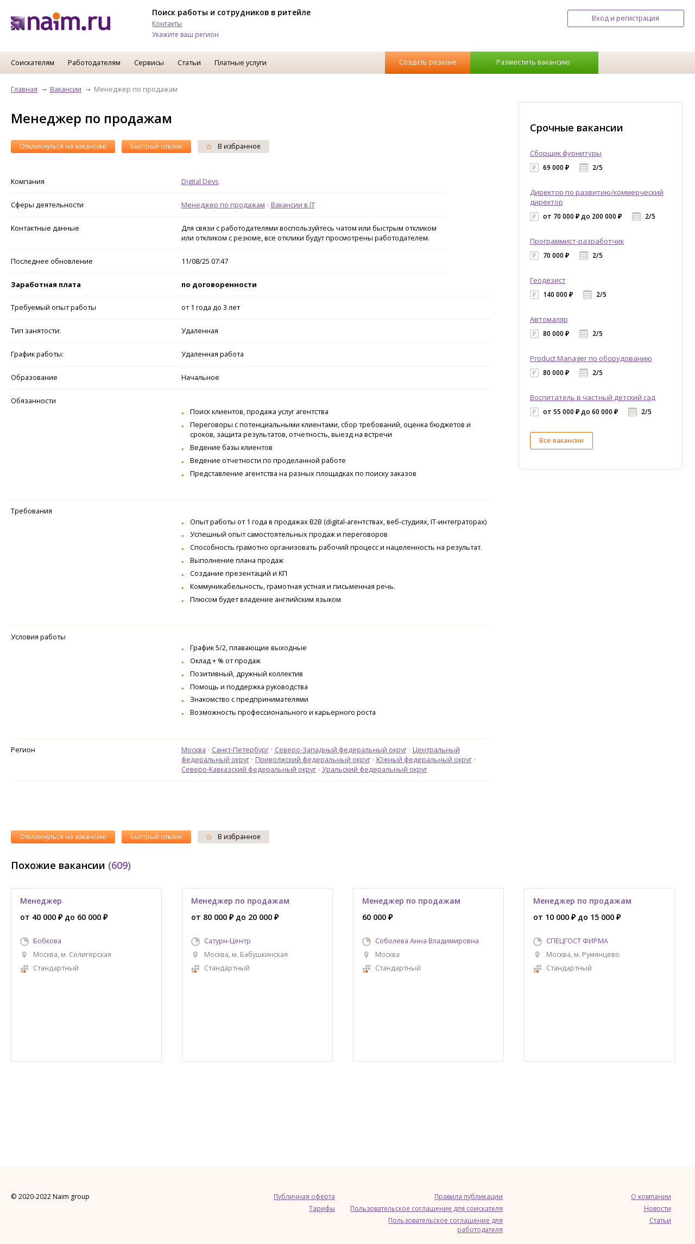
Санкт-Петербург (240, 749)
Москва (193, 749)
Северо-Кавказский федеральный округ (248, 769)
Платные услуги (240, 62)
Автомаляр (549, 319)
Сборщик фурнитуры (566, 153)
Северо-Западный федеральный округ (341, 749)
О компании (651, 1196)
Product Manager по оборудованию (591, 358)
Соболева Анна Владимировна (427, 940)
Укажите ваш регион (185, 34)
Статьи (189, 62)
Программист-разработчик (577, 241)
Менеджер (41, 901)
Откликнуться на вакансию (63, 146)
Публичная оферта (304, 1196)
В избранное (233, 146)
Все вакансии (561, 440)
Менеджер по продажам (223, 205)
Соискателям (32, 62)
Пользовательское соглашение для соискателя (426, 1208)
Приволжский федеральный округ (312, 759)
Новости (657, 1208)
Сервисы (149, 62)
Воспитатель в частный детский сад (592, 397)
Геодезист (548, 280)
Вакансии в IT (293, 205)
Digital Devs (200, 181)
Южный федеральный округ (424, 759)
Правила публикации (468, 1196)
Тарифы (322, 1208)
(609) (119, 865)
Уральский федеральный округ (374, 769)
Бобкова (47, 940)
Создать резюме (428, 62)
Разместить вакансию (533, 62)
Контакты (167, 23)
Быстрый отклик (156, 146)
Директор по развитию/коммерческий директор (597, 197)
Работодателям (94, 62)
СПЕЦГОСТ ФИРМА (577, 940)
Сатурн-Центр (227, 940)
